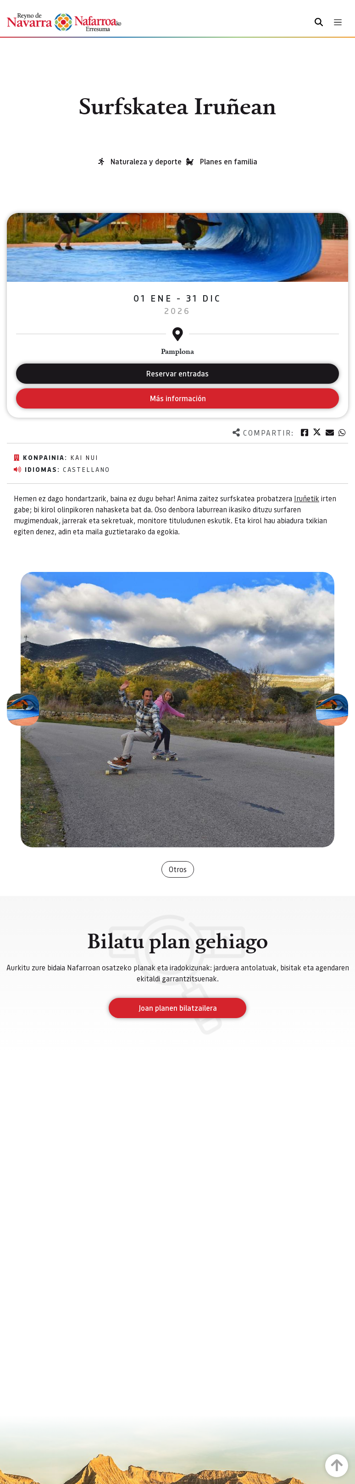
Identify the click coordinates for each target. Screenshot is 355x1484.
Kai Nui (84, 457)
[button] (23, 710)
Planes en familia (228, 161)
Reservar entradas (177, 373)
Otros (178, 869)
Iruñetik (306, 498)
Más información (178, 398)
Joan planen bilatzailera (178, 1008)
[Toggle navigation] (337, 22)
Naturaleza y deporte (146, 161)
